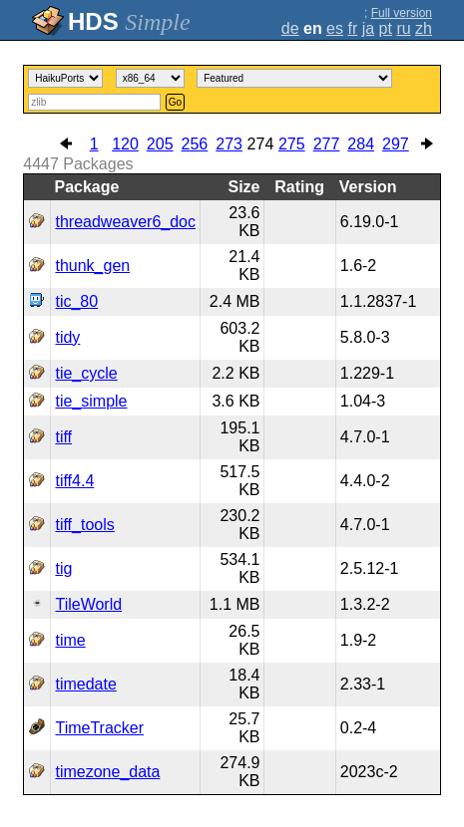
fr (352, 28)
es (334, 28)
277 (326, 144)
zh (423, 28)
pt (385, 28)
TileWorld (88, 604)
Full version (401, 13)
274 (260, 144)
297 (395, 144)
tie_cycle (86, 373)
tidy (67, 337)
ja (368, 28)
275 (291, 144)
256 (195, 144)
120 (125, 144)
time (70, 640)
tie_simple (91, 401)
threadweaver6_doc (125, 221)
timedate (85, 684)
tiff (63, 436)
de (290, 28)
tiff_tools (84, 524)
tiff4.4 (74, 480)
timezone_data (107, 771)
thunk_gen (92, 265)
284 (360, 144)
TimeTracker (99, 727)
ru (403, 28)
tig (63, 568)
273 (229, 144)
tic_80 (76, 301)
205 (160, 144)
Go (175, 102)
